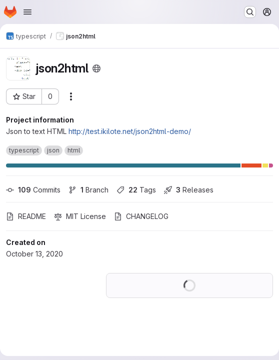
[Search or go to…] (250, 12)
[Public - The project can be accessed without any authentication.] (96, 68)
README (26, 216)
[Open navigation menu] (28, 12)
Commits (33, 190)
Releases (189, 190)
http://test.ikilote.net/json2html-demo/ (129, 131)
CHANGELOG (141, 216)
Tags (136, 190)
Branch (88, 190)
